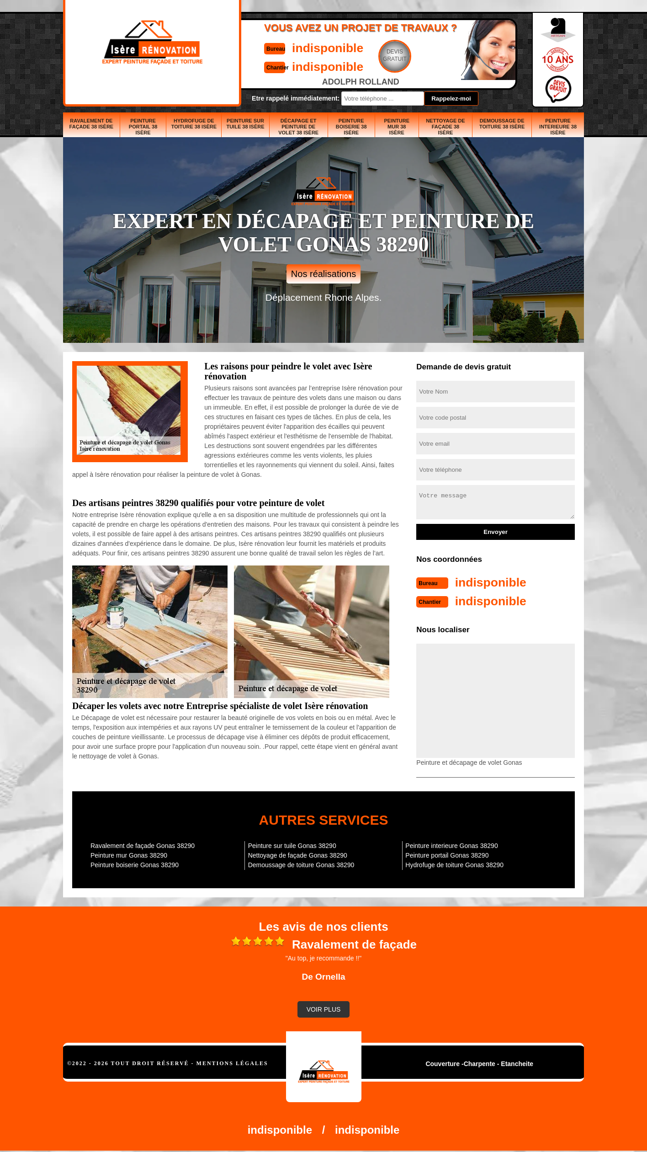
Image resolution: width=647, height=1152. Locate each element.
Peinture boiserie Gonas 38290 (134, 864)
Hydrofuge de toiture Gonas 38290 (454, 864)
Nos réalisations (323, 274)
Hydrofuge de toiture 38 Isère (194, 123)
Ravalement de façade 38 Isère (91, 123)
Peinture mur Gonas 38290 (128, 854)
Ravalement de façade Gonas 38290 (142, 844)
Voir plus (324, 1008)
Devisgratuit (366, 55)
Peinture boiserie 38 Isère (351, 126)
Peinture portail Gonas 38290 (446, 854)
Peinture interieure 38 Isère (558, 126)
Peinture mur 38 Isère (396, 126)
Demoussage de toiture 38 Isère (502, 123)
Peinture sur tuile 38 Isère (245, 123)
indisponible (296, 47)
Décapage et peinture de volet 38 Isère (298, 126)
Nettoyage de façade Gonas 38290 (297, 854)
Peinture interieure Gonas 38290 (451, 844)
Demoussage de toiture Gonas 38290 (301, 864)
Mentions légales (232, 1062)
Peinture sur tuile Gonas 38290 (292, 844)
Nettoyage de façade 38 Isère (445, 126)
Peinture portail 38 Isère (143, 126)
